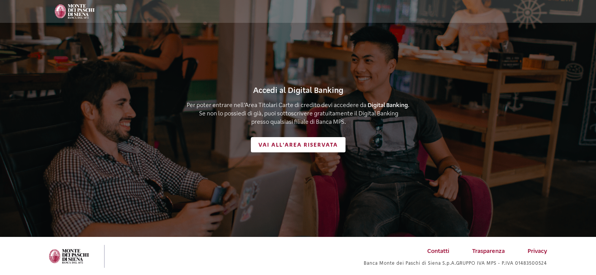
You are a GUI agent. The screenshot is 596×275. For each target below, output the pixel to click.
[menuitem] (438, 250)
